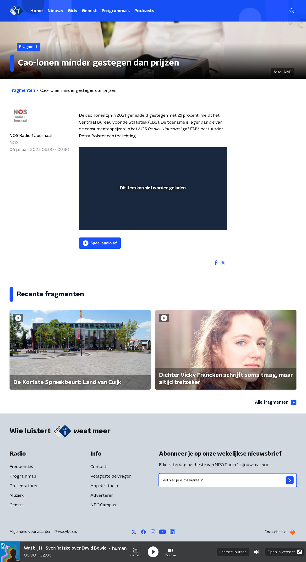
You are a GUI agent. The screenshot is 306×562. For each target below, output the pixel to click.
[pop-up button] (205, 220)
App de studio (104, 486)
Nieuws (55, 11)
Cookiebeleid (275, 532)
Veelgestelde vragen (110, 476)
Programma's (116, 11)
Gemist (89, 11)
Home (36, 11)
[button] (135, 552)
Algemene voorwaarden (30, 532)
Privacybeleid (65, 532)
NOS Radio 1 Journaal (31, 136)
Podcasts (144, 11)
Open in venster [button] (285, 552)
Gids (72, 11)
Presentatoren (24, 486)
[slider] (152, 207)
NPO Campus (103, 505)
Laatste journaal (233, 552)
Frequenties (21, 467)
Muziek (17, 495)
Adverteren (102, 495)
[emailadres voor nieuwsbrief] (227, 480)
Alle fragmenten (275, 402)
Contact (98, 467)
